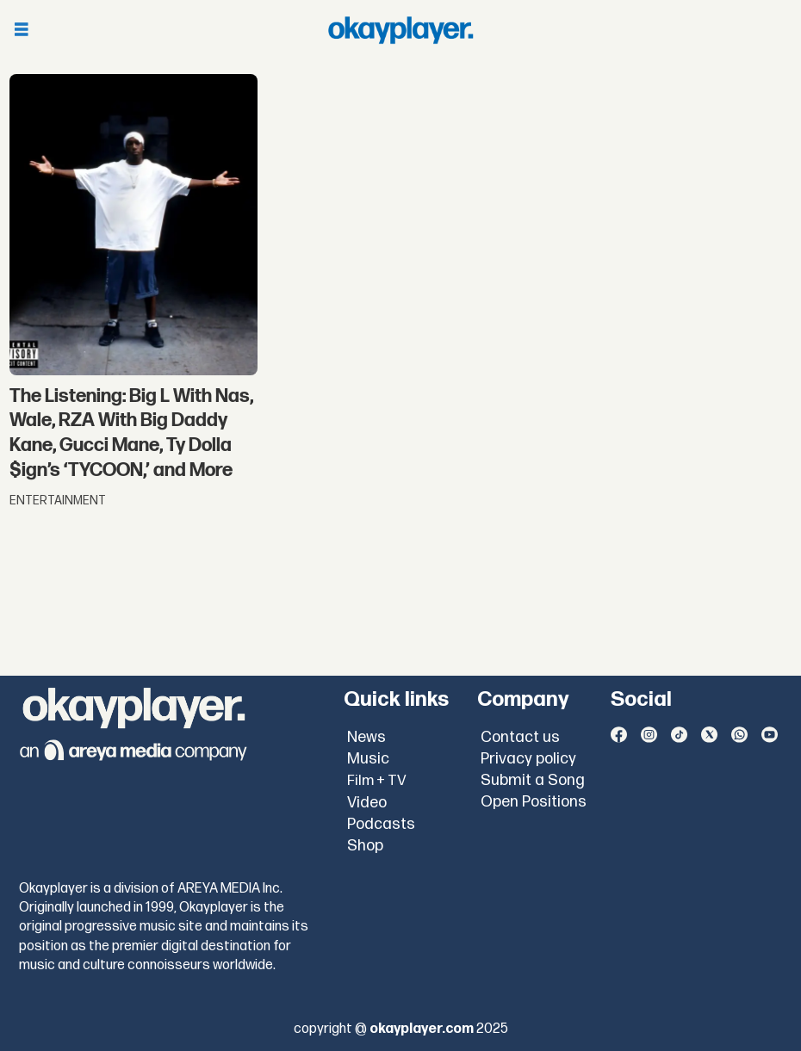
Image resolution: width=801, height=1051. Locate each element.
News (366, 737)
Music (368, 759)
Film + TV (377, 780)
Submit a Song (533, 780)
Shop (365, 846)
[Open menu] (21, 30)
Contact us (520, 737)
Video (367, 803)
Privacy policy (528, 759)
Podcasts (381, 824)
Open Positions (534, 802)
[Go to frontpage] (400, 30)
